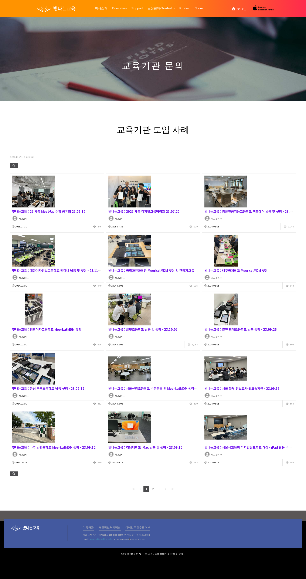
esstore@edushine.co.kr (101, 539)
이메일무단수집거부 (137, 527)
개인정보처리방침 (110, 527)
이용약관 (88, 527)
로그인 (239, 9)
